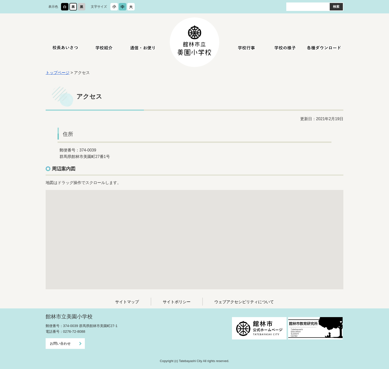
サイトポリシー (177, 302)
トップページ (57, 73)
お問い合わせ (60, 343)
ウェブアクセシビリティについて (244, 302)
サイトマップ (127, 302)
